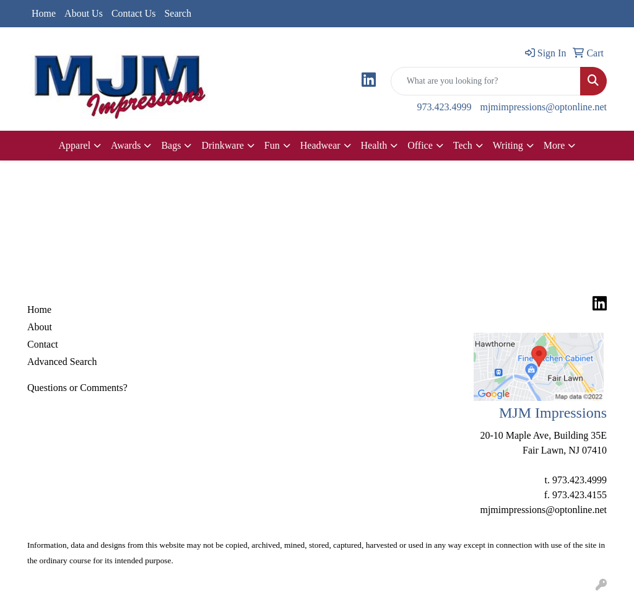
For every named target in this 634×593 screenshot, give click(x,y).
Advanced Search (62, 361)
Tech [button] (462, 145)
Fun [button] (272, 145)
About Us (83, 13)
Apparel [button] (75, 145)
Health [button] (374, 145)
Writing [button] (508, 145)
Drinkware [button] (222, 145)
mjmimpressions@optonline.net (543, 107)
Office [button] (420, 145)
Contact (42, 344)
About (39, 327)
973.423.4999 (444, 107)
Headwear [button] (320, 145)
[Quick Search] (486, 81)
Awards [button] (126, 145)
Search (177, 13)
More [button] (554, 145)
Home (44, 13)
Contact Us (133, 13)
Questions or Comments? (77, 387)
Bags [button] (171, 145)
